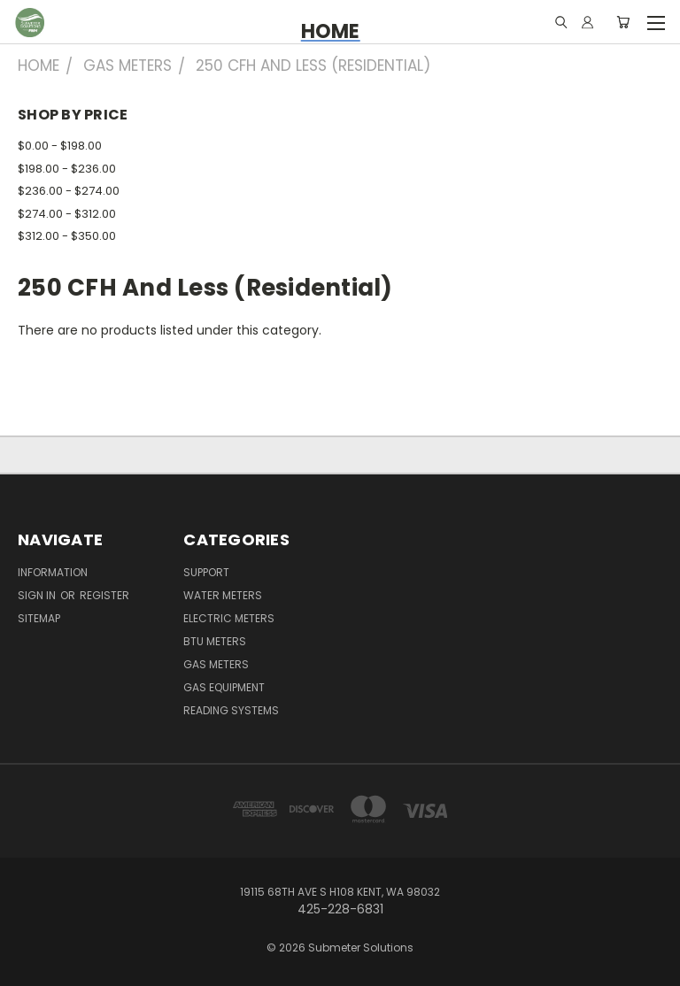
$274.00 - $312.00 (67, 213)
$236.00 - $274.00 (69, 190)
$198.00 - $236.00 (67, 168)
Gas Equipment (224, 687)
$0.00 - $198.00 (60, 145)
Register (104, 595)
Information (53, 572)
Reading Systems (231, 710)
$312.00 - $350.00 (67, 235)
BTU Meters (214, 641)
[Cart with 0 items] (623, 22)
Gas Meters (216, 664)
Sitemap (39, 618)
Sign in (38, 595)
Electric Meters (228, 618)
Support (206, 572)
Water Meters (222, 595)
